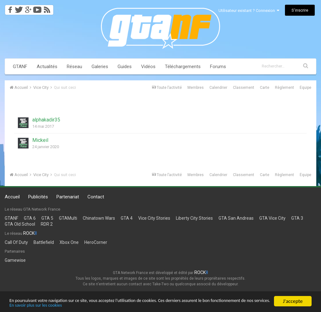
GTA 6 (30, 218)
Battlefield (44, 242)
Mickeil (40, 140)
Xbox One (69, 242)
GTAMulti (68, 218)
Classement (243, 87)
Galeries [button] (100, 66)
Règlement (284, 87)
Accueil (12, 197)
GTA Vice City (272, 218)
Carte (264, 87)
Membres (195, 87)
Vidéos (148, 66)
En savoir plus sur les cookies (112, 305)
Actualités (47, 66)
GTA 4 (127, 218)
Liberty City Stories (194, 218)
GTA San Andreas (236, 218)
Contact (95, 197)
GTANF (20, 66)
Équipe (305, 87)
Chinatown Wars (99, 218)
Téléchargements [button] (183, 66)
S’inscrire (300, 10)
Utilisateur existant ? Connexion (248, 10)
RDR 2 (47, 224)
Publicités (38, 197)
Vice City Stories (154, 218)
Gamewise (15, 260)
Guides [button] (125, 66)
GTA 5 (47, 218)
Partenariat (67, 197)
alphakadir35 (46, 120)
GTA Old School (20, 224)
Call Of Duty (16, 242)
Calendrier (218, 87)
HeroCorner (95, 242)
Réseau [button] (74, 66)
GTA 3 (297, 218)
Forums (218, 66)
